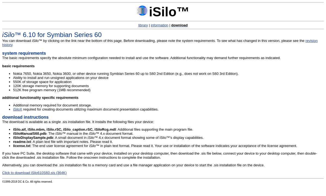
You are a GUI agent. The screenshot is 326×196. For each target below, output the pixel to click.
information (159, 25)
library (143, 25)
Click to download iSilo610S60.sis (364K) (34, 173)
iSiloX (17, 109)
